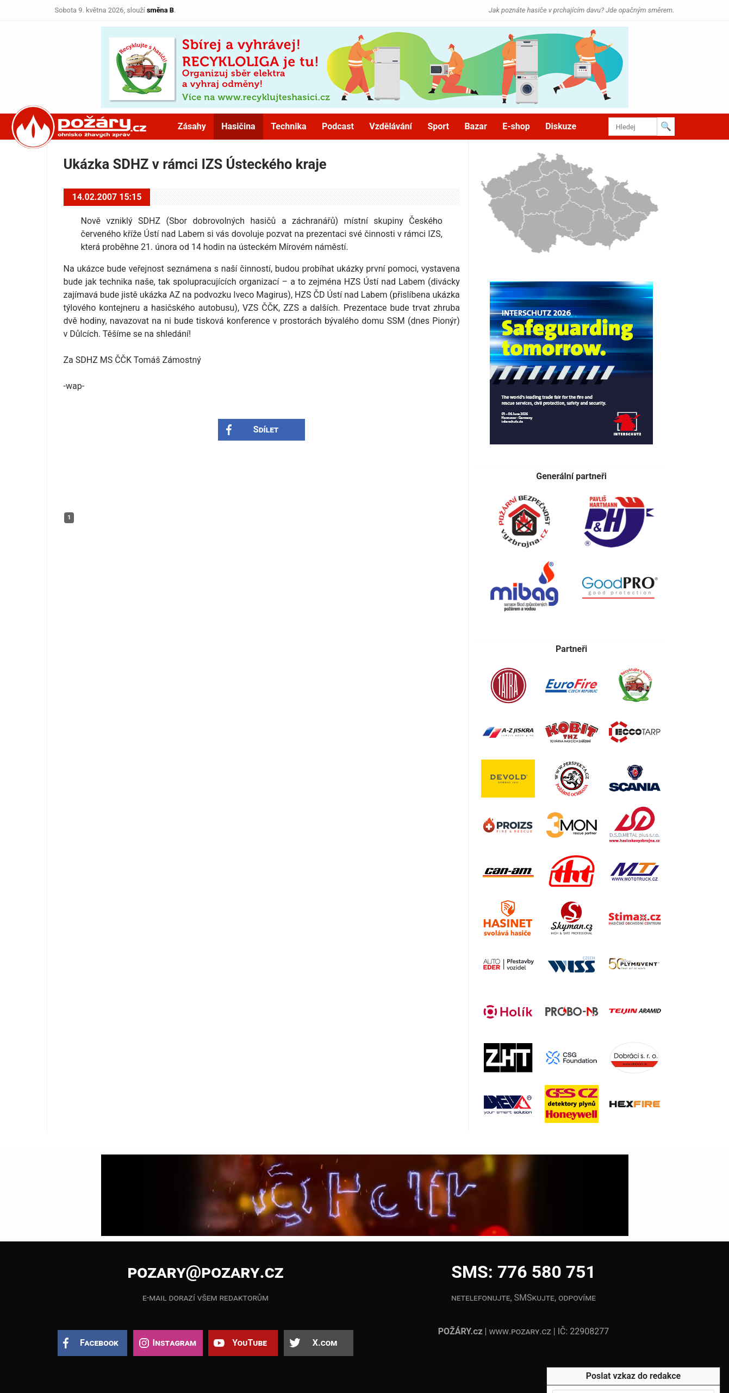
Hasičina (238, 126)
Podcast (338, 126)
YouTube (249, 1343)
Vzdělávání (390, 126)
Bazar (475, 126)
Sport (438, 126)
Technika (288, 126)
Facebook (99, 1343)
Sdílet (266, 429)
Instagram (174, 1343)
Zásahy (192, 126)
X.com (325, 1343)
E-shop (516, 126)
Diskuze (560, 126)
